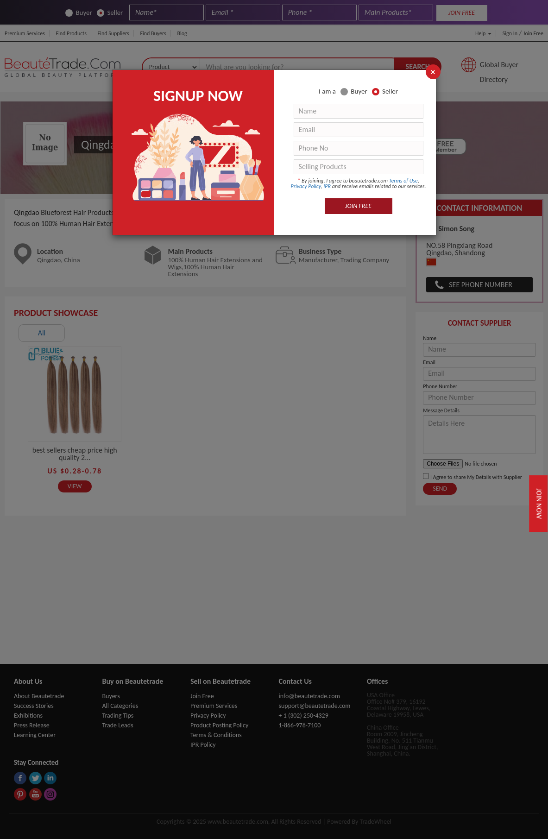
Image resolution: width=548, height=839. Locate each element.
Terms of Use (403, 180)
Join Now (539, 503)
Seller (385, 91)
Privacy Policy (306, 186)
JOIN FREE (358, 206)
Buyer (353, 91)
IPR (327, 186)
